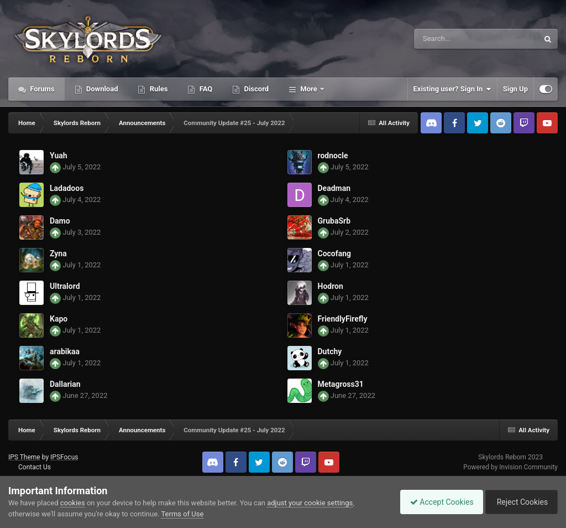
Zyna (58, 253)
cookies (72, 503)
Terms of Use (182, 514)
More (308, 89)
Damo (60, 220)
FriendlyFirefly (343, 318)
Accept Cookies (436, 502)
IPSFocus (64, 457)
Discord (255, 89)
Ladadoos (66, 188)
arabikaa (65, 351)
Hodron (330, 286)
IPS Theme (24, 457)
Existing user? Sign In (452, 89)
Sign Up (515, 89)
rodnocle (333, 155)
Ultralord (65, 286)
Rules (157, 89)
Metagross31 (341, 384)
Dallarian (65, 384)
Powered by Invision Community (510, 467)
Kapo (58, 318)
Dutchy (330, 351)
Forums (41, 89)
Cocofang (335, 253)
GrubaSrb (334, 220)
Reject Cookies (519, 502)
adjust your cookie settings (310, 503)
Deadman (334, 188)
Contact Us (34, 467)
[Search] (448, 39)
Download (101, 89)
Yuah (58, 155)
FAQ (204, 89)
